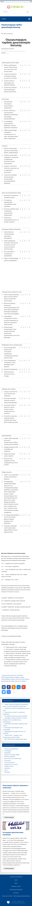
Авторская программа (16, 876)
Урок (16, 880)
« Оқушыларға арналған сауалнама (12, 675)
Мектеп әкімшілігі (8, 33)
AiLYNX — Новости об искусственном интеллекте (17, 902)
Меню (2, 1)
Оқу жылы (7, 760)
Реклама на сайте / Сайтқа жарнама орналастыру (16, 896)
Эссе (6, 770)
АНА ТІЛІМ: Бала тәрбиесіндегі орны (15, 739)
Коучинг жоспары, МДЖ (11, 754)
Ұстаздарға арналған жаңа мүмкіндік (15, 716)
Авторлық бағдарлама (11, 749)
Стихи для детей (9, 762)
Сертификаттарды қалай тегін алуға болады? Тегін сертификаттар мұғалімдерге (15, 720)
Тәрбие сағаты (9, 766)
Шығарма (7, 768)
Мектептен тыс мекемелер (12, 758)
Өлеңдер (7, 772)
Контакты (16, 892)
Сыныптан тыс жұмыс (11, 764)
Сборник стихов (16, 886)
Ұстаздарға (7, 751)
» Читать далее (9, 817)
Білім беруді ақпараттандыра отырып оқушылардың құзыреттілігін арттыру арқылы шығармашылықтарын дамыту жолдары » (15, 679)
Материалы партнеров (16, 889)
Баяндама (7, 753)
